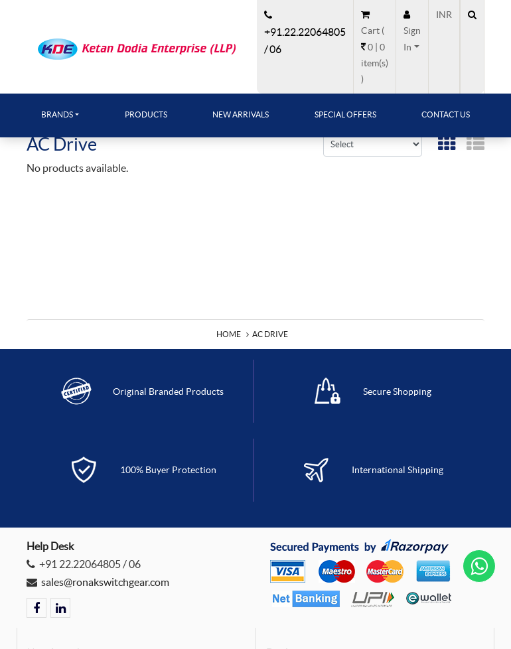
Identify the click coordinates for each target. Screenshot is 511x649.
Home (228, 334)
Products (146, 114)
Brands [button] (57, 114)
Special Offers (345, 114)
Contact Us (445, 114)
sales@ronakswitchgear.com (105, 582)
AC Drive (270, 334)
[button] (412, 31)
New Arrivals (240, 114)
